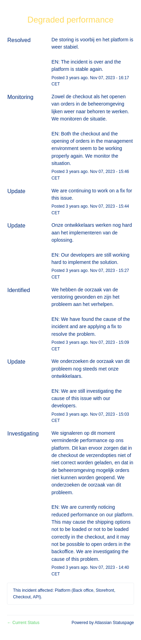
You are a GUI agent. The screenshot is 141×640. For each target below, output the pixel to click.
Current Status (23, 622)
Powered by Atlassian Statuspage (103, 622)
